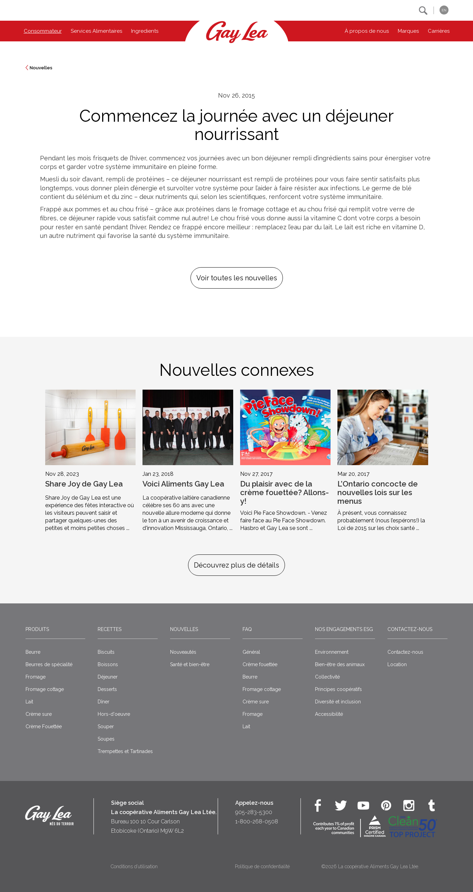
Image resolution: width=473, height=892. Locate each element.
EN (444, 10)
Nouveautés (183, 652)
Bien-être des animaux (340, 664)
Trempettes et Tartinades (125, 751)
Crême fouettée (260, 664)
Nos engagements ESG (344, 629)
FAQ (247, 629)
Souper (106, 726)
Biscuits (106, 652)
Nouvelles (41, 67)
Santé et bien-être (189, 664)
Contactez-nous (409, 629)
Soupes (106, 739)
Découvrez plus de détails (236, 565)
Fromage (36, 677)
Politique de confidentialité (262, 866)
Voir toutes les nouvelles (236, 278)
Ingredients (144, 31)
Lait (29, 701)
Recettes (109, 629)
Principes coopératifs (338, 689)
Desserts (107, 689)
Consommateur (43, 31)
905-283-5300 (253, 812)
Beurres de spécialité (49, 664)
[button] (423, 10)
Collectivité (327, 677)
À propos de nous (367, 31)
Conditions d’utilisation (134, 866)
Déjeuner (108, 677)
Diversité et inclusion (338, 701)
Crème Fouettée (44, 726)
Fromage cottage (45, 689)
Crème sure (39, 714)
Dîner (103, 701)
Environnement (331, 652)
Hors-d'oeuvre (114, 714)
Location (397, 664)
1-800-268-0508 (256, 821)
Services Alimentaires (96, 31)
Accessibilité (329, 714)
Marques (408, 31)
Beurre (33, 652)
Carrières (439, 31)
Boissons (108, 664)
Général (251, 652)
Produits (37, 629)
